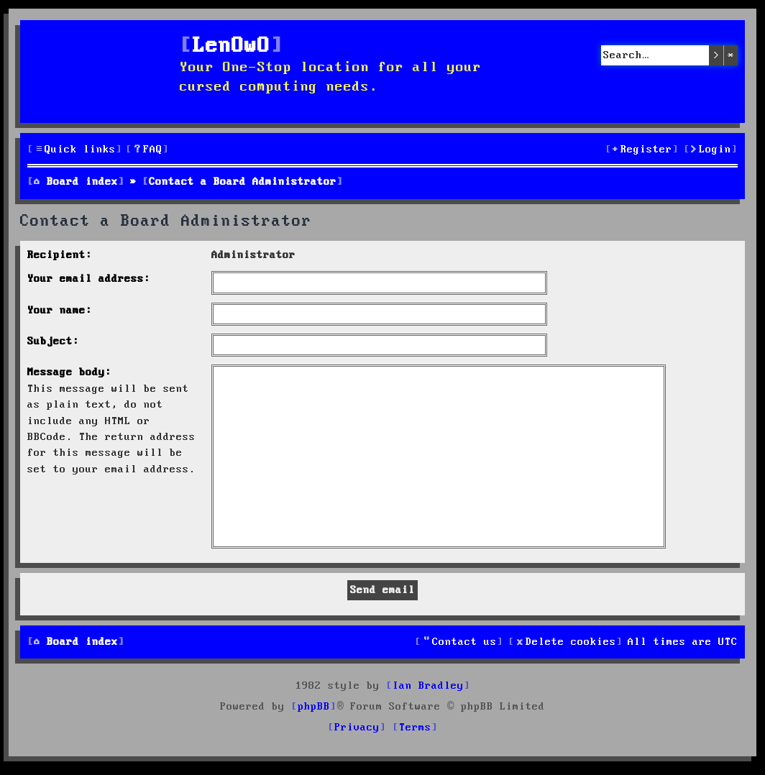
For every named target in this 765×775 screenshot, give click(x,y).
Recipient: (59, 255)
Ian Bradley (428, 686)
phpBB (314, 706)
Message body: (69, 372)
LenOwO (231, 46)
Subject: (53, 341)
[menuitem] (147, 149)
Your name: (59, 310)
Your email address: (88, 279)
